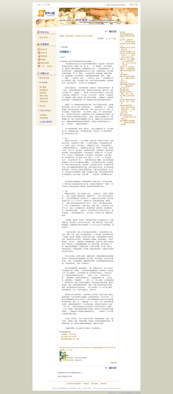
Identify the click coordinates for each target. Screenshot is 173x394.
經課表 (42, 59)
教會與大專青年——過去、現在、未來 (128, 93)
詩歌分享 (42, 53)
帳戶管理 (44, 37)
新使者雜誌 (44, 118)
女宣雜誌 (43, 115)
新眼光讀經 (43, 63)
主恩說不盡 (125, 88)
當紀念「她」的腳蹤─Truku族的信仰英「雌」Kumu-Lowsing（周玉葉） (128, 62)
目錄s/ (123, 32)
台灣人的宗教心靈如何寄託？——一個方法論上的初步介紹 (128, 55)
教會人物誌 (44, 96)
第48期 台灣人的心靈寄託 (84, 36)
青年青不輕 (44, 99)
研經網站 (42, 56)
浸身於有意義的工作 (128, 51)
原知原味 (43, 93)
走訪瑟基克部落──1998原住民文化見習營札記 (128, 117)
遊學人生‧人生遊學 (127, 67)
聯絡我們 (103, 384)
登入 (40, 5)
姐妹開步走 (44, 90)
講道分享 (42, 49)
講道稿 (42, 106)
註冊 (48, 5)
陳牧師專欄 (44, 78)
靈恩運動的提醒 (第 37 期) (70, 339)
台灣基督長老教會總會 (74, 384)
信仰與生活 (44, 101)
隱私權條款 (94, 384)
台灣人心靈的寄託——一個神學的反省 (128, 41)
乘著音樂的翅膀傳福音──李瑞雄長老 (128, 85)
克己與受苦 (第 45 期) (68, 337)
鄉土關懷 (43, 87)
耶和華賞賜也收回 (127, 34)
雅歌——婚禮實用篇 (128, 69)
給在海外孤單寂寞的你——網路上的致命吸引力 (128, 78)
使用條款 (86, 384)
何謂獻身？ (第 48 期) (68, 334)
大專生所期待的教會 (129, 99)
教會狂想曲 (125, 90)
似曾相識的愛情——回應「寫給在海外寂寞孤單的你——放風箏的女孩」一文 (128, 108)
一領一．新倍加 (45, 66)
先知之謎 (124, 82)
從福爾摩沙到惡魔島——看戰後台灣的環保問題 (128, 122)
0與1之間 (124, 113)
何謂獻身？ (125, 74)
